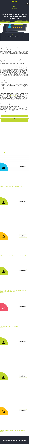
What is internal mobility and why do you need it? (9, 326)
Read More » (2, 187)
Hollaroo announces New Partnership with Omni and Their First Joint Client (13, 255)
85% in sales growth (13, 95)
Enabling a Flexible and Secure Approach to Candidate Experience (12, 186)
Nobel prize (4, 56)
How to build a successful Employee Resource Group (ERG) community (12, 430)
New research (2, 77)
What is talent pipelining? (4, 395)
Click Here (14, 38)
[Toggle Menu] (27, 3)
